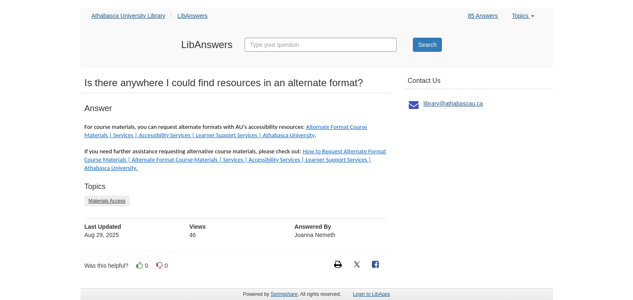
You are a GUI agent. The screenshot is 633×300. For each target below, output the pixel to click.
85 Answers (483, 15)
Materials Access (107, 201)
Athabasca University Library (128, 15)
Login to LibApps (371, 294)
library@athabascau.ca (453, 103)
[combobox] (321, 45)
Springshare (284, 294)
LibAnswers (192, 15)
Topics (523, 15)
